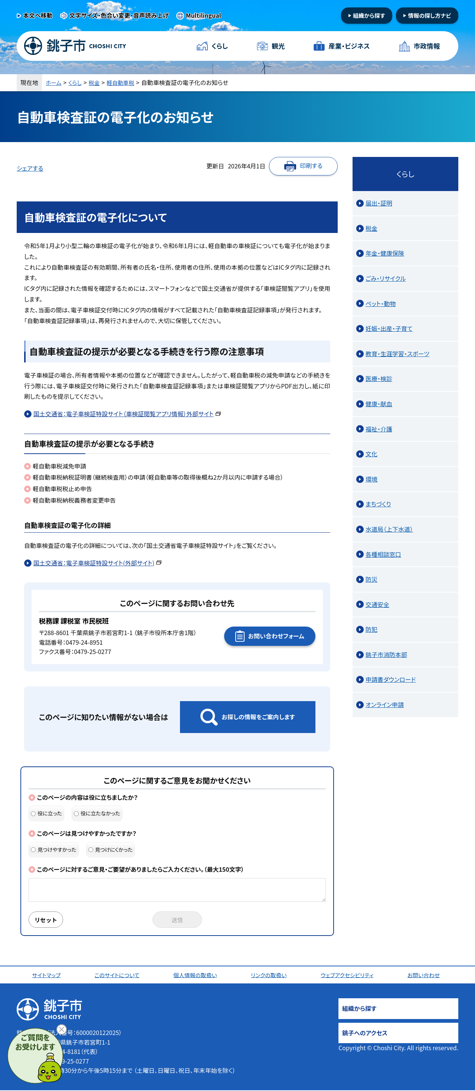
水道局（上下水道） (389, 529)
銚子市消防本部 (386, 654)
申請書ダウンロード (391, 679)
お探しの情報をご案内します (258, 716)
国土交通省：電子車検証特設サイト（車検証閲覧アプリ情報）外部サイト (127, 413)
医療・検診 (379, 378)
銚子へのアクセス (364, 1033)
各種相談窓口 (383, 554)
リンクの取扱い (270, 975)
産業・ (349, 46)
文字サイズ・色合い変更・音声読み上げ (119, 15)
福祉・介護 (379, 428)
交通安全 (377, 604)
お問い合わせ (425, 975)
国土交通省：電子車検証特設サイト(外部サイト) (97, 562)
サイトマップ (47, 975)
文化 (371, 453)
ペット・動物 (381, 303)
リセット (47, 920)
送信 (177, 920)
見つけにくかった (110, 849)
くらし (220, 46)
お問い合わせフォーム (276, 635)
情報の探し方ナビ (429, 15)
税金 (97, 82)
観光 (278, 46)
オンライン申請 (385, 704)
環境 (371, 478)
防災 (371, 579)
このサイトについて (118, 975)
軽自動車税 (125, 82)
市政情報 (426, 46)
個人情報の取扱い (196, 975)
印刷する (311, 165)
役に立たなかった (97, 813)
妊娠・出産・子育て (389, 328)
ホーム (54, 82)
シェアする (30, 168)
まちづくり (378, 503)
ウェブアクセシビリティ (348, 975)
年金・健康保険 (385, 253)
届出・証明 (379, 202)
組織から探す (369, 15)
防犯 (371, 629)
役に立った (46, 813)
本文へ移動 (38, 15)
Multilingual (203, 15)
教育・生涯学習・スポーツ (397, 353)
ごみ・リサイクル (386, 278)
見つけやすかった (53, 849)
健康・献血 (379, 403)
